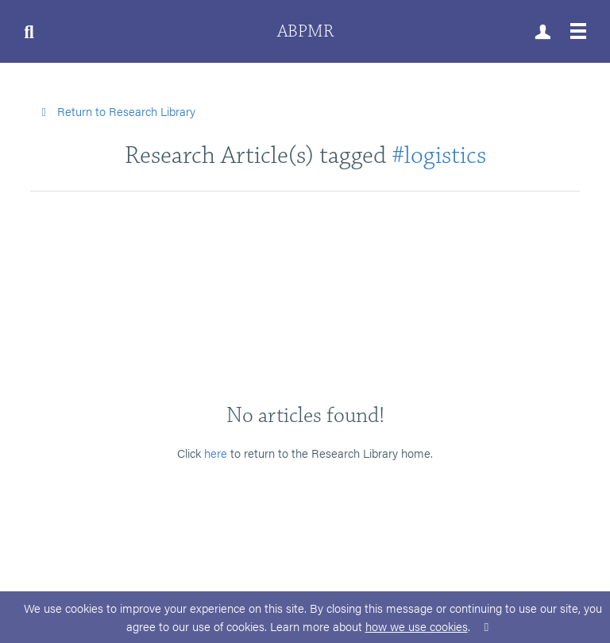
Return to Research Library (116, 111)
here (215, 452)
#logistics (439, 155)
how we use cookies (416, 626)
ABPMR (305, 31)
